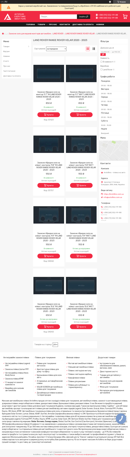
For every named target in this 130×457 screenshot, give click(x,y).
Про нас (53, 24)
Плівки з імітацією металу (79, 371)
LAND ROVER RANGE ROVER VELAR (80, 34)
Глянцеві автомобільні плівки (81, 367)
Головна (30, 24)
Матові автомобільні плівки (80, 363)
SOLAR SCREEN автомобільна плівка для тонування (49, 388)
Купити (50, 115)
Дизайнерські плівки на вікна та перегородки (49, 394)
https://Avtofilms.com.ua (114, 194)
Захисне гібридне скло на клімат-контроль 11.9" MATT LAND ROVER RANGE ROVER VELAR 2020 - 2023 (81, 237)
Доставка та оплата (83, 24)
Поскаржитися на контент (65, 454)
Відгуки (6, 51)
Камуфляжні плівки (76, 378)
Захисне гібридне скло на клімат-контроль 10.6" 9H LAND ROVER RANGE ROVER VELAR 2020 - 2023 (48, 307)
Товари (41, 24)
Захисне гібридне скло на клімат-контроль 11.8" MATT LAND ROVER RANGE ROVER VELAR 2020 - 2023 (81, 166)
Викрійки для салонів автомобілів (14, 389)
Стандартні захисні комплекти (14, 383)
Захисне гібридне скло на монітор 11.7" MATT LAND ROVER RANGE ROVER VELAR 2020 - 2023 (81, 95)
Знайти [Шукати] (82, 16)
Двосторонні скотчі (109, 371)
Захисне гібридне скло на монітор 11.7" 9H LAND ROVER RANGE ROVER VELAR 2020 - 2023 (48, 95)
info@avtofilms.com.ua (113, 197)
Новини (100, 24)
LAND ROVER (58, 34)
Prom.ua (78, 452)
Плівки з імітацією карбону (80, 374)
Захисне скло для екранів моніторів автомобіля (30, 34)
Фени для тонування (109, 387)
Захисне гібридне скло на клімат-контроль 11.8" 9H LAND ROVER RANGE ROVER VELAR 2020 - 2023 (48, 166)
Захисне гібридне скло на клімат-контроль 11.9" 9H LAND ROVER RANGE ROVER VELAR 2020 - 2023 (48, 237)
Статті (6, 61)
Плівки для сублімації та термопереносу (79, 386)
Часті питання (9, 71)
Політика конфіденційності (86, 454)
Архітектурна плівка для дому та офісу (48, 370)
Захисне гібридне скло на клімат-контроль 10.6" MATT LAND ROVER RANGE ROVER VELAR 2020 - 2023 (81, 307)
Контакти (65, 24)
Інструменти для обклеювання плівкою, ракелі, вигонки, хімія (113, 365)
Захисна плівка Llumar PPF (17, 369)
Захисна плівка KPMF (14, 379)
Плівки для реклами (76, 381)
